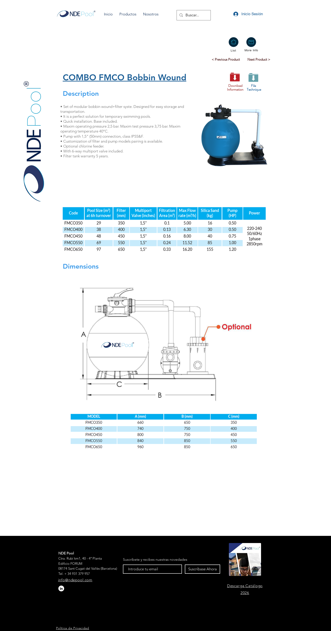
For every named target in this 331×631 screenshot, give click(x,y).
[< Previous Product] (226, 59)
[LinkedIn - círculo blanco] (61, 588)
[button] (128, 14)
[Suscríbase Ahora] (202, 569)
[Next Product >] (259, 59)
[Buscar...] (193, 15)
